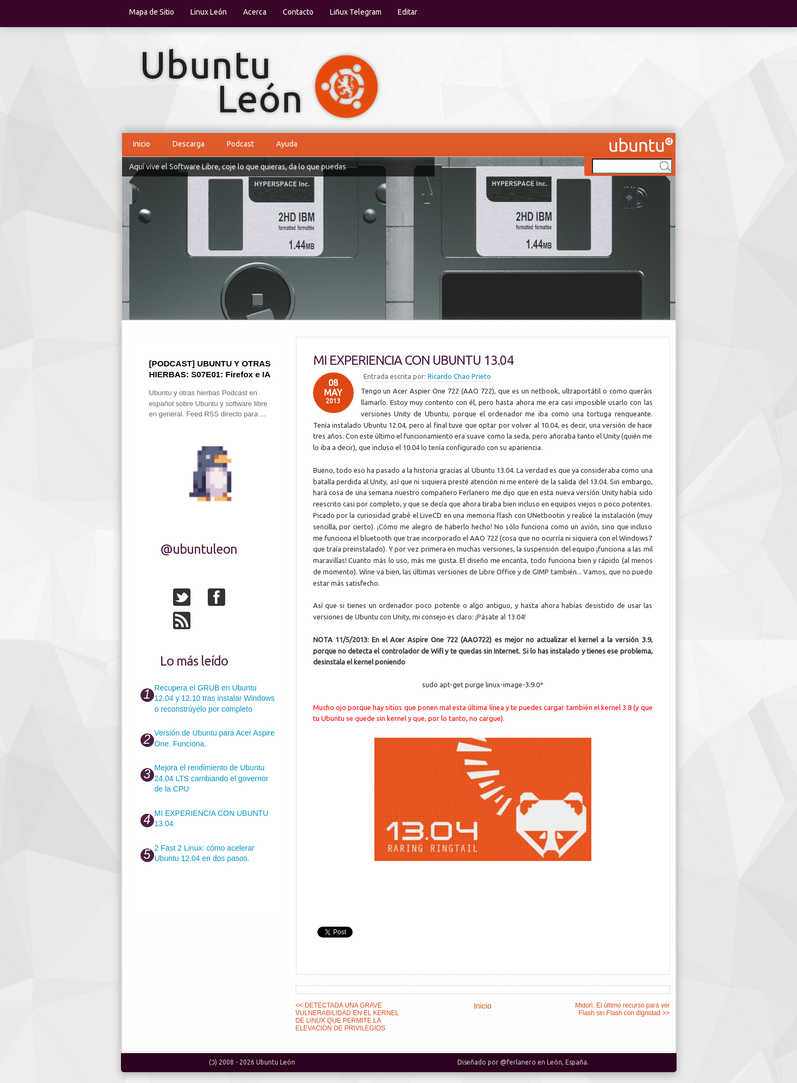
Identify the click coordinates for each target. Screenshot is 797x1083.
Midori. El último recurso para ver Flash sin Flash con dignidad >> (622, 1009)
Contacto (298, 12)
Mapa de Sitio (151, 12)
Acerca (254, 12)
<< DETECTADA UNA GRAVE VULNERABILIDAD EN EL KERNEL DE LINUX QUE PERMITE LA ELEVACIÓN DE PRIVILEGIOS (347, 1017)
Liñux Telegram (355, 12)
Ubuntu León (275, 1062)
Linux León (208, 12)
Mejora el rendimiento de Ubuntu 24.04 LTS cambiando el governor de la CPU (212, 778)
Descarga (189, 144)
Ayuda (286, 144)
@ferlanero (518, 1062)
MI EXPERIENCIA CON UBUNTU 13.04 (413, 360)
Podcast (240, 144)
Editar (407, 12)
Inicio (141, 144)
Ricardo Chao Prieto (459, 376)
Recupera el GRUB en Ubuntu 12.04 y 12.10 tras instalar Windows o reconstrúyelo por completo (215, 698)
